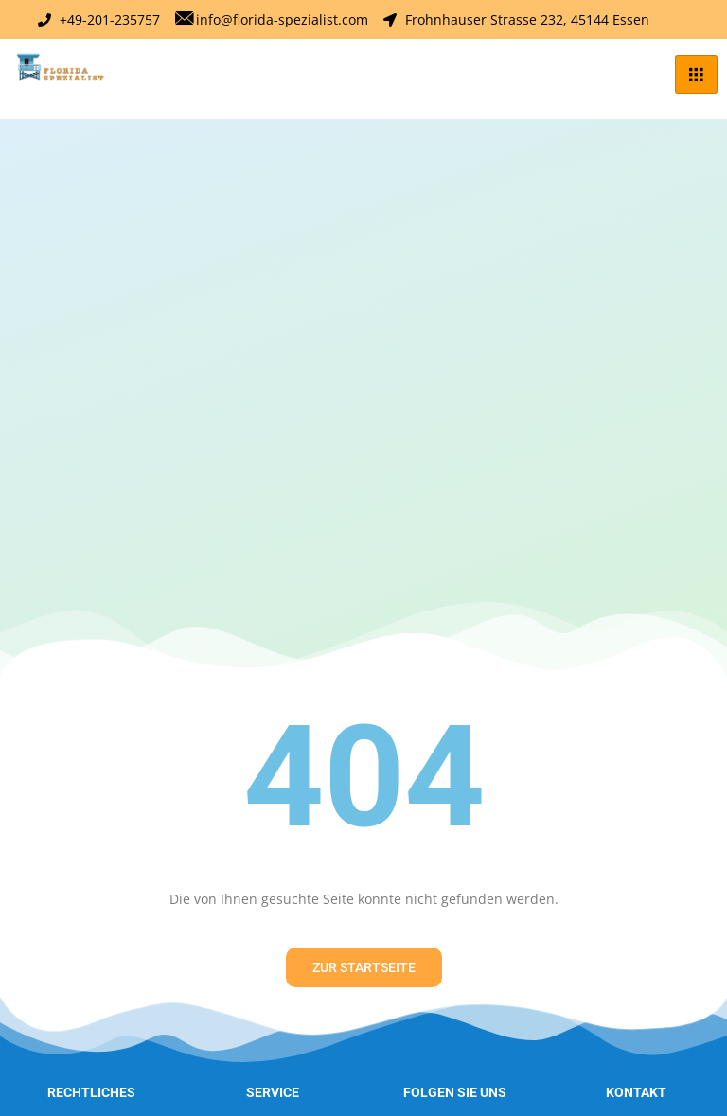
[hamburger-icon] (696, 74)
